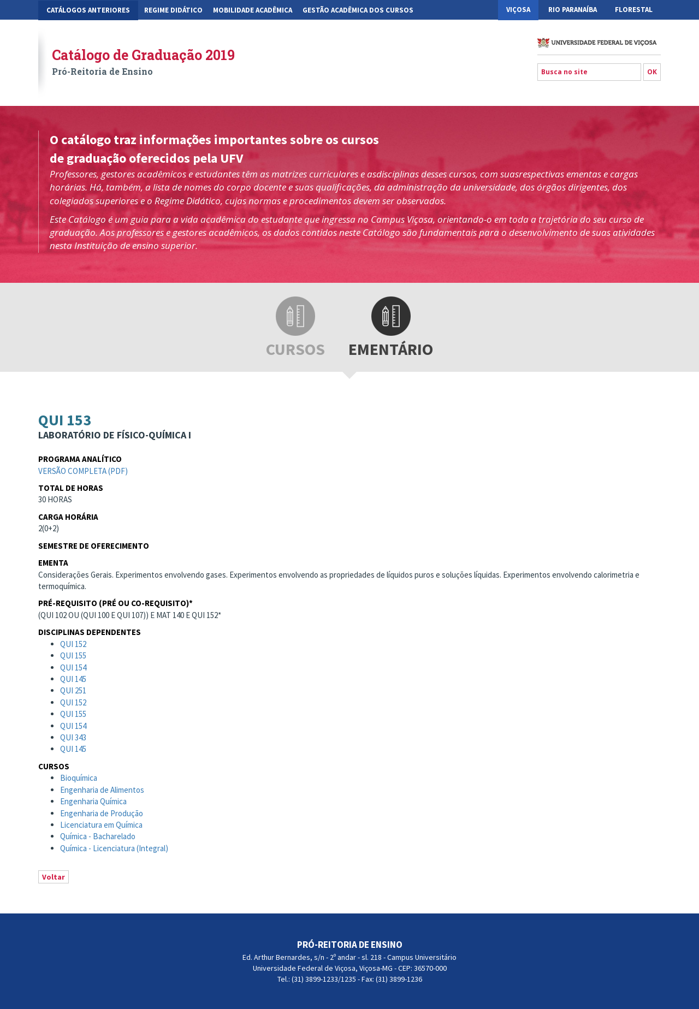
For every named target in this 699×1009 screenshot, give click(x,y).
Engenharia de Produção (101, 813)
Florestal (634, 9)
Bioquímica (78, 778)
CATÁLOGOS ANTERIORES (88, 10)
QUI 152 (73, 644)
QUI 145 (73, 679)
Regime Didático (173, 10)
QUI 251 (73, 690)
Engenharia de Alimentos (102, 790)
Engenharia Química (93, 801)
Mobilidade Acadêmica (252, 10)
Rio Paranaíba (572, 9)
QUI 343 (73, 737)
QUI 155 (73, 655)
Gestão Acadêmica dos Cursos (358, 10)
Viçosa (518, 9)
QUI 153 (64, 420)
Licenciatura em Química (101, 825)
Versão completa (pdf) (83, 471)
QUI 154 (73, 667)
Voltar (53, 877)
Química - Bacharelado (97, 836)
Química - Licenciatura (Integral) (114, 848)
